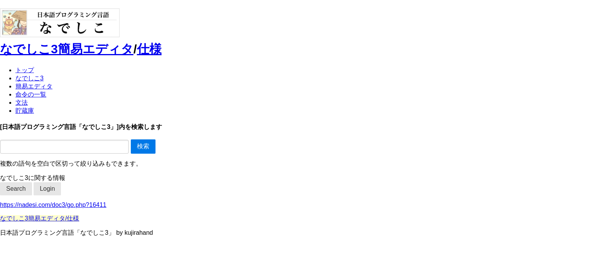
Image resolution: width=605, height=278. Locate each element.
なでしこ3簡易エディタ (67, 49)
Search (16, 188)
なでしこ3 (29, 78)
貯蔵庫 (24, 110)
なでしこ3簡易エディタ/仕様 (39, 218)
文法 (21, 102)
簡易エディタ (33, 86)
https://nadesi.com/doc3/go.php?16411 (53, 205)
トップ (24, 70)
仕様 (149, 49)
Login (47, 188)
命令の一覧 (30, 94)
